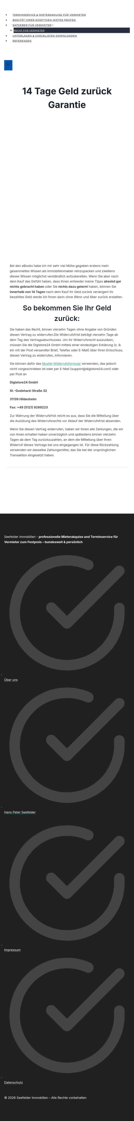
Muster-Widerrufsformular (61, 363)
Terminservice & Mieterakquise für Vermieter (49, 14)
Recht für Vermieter (29, 30)
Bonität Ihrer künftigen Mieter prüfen (44, 20)
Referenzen (22, 40)
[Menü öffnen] (8, 65)
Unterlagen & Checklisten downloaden (45, 35)
